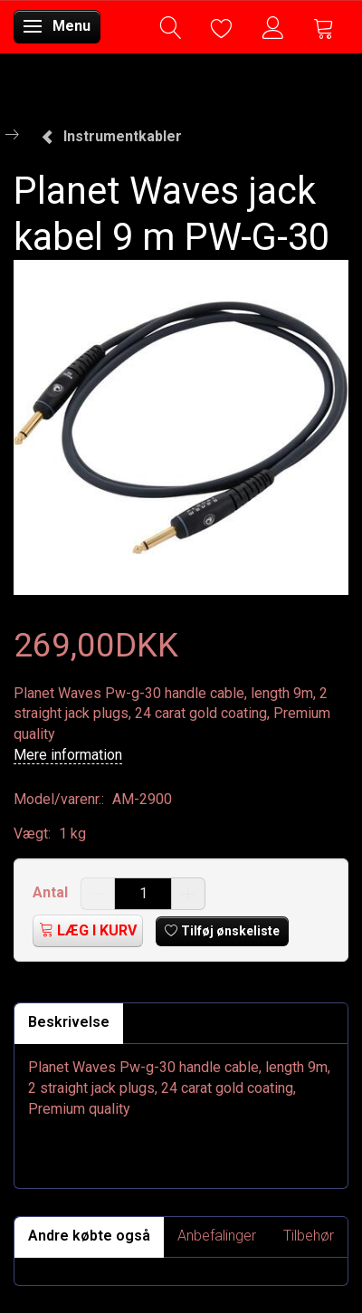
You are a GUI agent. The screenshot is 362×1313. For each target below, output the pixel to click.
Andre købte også (89, 1235)
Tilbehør (308, 1235)
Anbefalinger (216, 1235)
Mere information (68, 754)
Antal (52, 892)
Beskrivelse (69, 1021)
